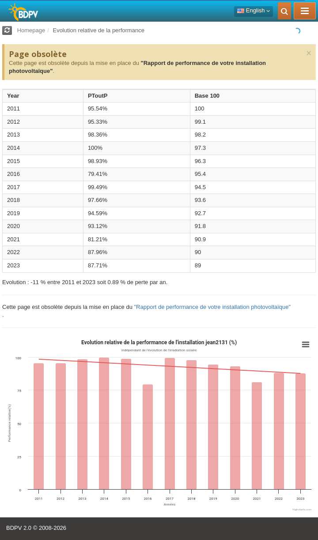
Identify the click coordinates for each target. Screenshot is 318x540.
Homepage (31, 30)
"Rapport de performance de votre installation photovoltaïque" (212, 307)
